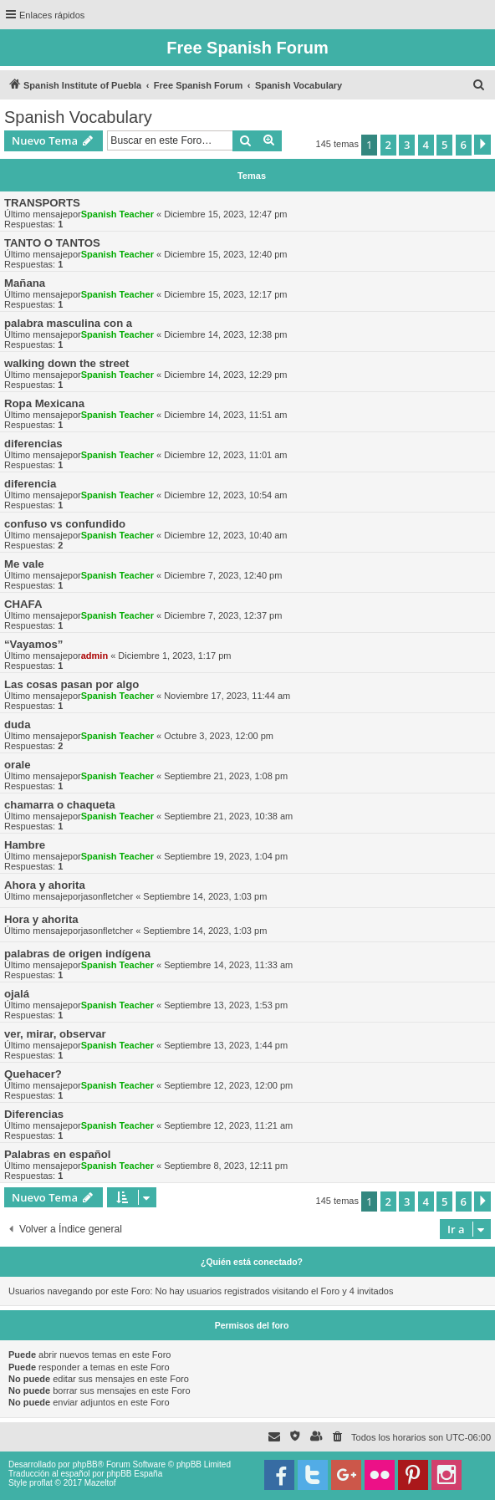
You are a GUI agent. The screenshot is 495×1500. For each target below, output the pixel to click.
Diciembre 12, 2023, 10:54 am (225, 495)
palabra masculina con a (68, 323)
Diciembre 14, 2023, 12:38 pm (225, 334)
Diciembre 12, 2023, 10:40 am (225, 535)
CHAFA (23, 604)
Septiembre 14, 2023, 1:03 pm (205, 896)
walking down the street (66, 363)
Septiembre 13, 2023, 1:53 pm (226, 1005)
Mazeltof (100, 1482)
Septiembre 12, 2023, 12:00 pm (228, 1085)
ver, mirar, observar (55, 1034)
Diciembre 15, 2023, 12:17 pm (225, 294)
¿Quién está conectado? (252, 1262)
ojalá (16, 993)
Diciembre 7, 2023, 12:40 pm (223, 575)
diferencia (30, 483)
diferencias (33, 443)
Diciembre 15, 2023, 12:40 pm (225, 254)
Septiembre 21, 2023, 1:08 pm (226, 776)
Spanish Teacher (117, 214)
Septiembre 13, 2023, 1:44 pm (226, 1045)
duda (17, 724)
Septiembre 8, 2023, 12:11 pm (226, 1166)
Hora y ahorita (41, 919)
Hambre (24, 845)
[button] (482, 145)
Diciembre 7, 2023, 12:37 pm (223, 615)
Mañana (24, 283)
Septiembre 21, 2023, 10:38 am (228, 816)
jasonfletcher (107, 896)
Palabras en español (57, 1154)
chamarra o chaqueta (59, 804)
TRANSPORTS (42, 202)
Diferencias (34, 1114)
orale (17, 764)
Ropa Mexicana (44, 403)
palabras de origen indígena (77, 953)
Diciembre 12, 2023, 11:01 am (225, 455)
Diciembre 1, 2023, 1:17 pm (174, 656)
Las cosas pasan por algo (71, 684)
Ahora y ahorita (44, 885)
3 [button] (407, 144)
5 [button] (444, 144)
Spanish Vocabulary (78, 117)
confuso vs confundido (64, 524)
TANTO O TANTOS (52, 243)
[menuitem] (479, 85)
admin (94, 656)
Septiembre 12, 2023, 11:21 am (228, 1125)
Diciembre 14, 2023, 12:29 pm (225, 375)
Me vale (24, 564)
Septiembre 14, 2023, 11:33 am (228, 965)
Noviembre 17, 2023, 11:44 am (227, 696)
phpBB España (134, 1473)
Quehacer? (33, 1074)
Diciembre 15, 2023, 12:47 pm (225, 214)
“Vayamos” (33, 644)
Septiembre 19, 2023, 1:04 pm (226, 856)
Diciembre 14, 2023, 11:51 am (225, 415)
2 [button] (388, 144)
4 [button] (426, 144)
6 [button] (464, 144)
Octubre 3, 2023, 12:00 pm (218, 736)
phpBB (85, 1464)
